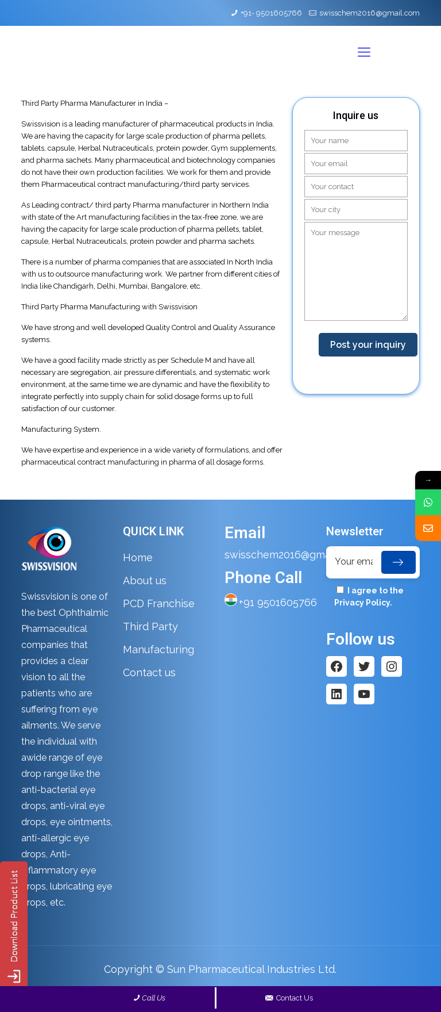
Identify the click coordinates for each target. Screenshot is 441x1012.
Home (138, 557)
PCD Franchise (159, 603)
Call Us (153, 998)
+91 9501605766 (278, 602)
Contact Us (288, 998)
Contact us (149, 672)
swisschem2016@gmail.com (369, 13)
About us (145, 580)
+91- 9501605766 (271, 13)
